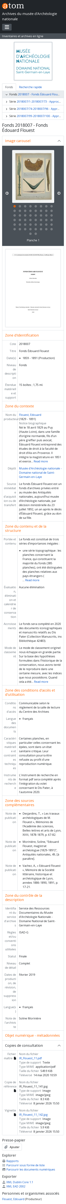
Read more (41, 461)
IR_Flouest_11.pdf (30, 1058)
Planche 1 (33, 240)
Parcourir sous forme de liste (23, 1165)
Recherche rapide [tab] (30, 87)
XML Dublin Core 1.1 (17, 1182)
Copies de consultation (24, 1045)
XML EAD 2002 (13, 1186)
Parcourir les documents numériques (28, 1169)
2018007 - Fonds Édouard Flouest (40, 94)
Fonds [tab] (9, 87)
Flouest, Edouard (30, 415)
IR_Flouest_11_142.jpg (33, 1115)
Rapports (10, 1161)
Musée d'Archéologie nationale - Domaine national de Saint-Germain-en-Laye (40, 472)
